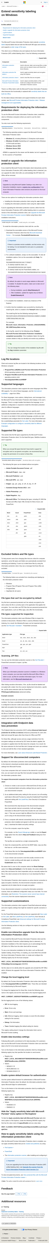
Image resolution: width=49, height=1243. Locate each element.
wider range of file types (18, 47)
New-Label (43, 914)
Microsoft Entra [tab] (36, 128)
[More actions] (46, 6)
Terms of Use (22, 1240)
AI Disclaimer (5, 1238)
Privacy (38, 1238)
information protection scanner (17, 1155)
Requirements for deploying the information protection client (19, 28)
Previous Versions (16, 1238)
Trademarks (31, 1240)
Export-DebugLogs (24, 832)
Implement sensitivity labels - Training (12, 1211)
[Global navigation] (2, 2)
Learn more (39, 1181)
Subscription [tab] (27, 128)
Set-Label (25, 421)
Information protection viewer (10, 77)
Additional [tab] (44, 128)
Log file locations (7, 32)
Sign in (46, 2)
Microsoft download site (24, 679)
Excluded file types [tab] (17, 573)
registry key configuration (31, 187)
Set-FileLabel (39, 660)
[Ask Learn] (43, 6)
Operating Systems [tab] (7, 128)
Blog (24, 1238)
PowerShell (8, 1151)
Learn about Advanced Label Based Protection (32, 753)
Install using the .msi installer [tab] (27, 222)
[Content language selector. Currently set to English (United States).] (9, 1229)
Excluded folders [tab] (6, 573)
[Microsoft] (24, 2)
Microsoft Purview (12, 6)
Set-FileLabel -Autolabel (13, 625)
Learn (3, 6)
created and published (32, 1143)
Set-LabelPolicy (23, 799)
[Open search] (41, 2)
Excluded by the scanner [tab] (30, 573)
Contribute (31, 1238)
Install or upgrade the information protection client (16, 30)
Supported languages (9, 35)
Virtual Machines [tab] (18, 128)
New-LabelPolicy (18, 916)
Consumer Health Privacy (8, 1240)
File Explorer (9, 1147)
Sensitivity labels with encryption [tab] (31, 460)
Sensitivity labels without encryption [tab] (11, 460)
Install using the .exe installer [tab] (10, 222)
